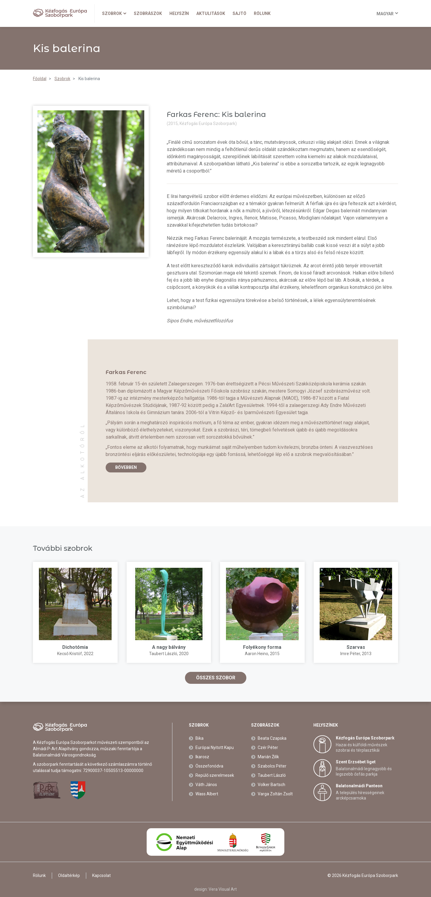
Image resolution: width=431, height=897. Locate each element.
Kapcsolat (101, 875)
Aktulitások (210, 13)
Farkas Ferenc (126, 372)
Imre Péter (350, 653)
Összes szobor (215, 678)
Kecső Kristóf (69, 653)
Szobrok (114, 13)
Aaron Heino (256, 653)
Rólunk (262, 13)
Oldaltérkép (69, 875)
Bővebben (126, 467)
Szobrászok (148, 13)
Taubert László (163, 653)
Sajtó (239, 13)
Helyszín (179, 13)
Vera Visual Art (223, 889)
